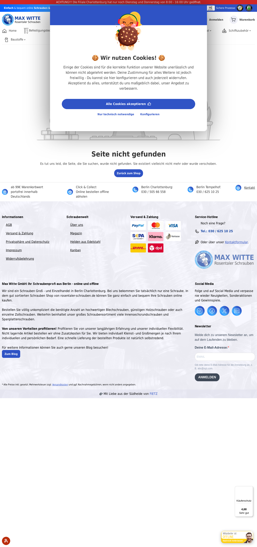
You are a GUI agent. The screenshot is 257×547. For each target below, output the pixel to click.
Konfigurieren (149, 114)
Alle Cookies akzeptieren (128, 103)
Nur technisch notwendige (116, 114)
